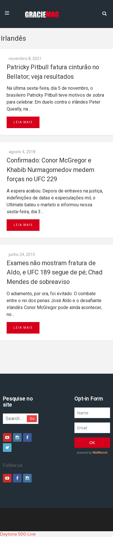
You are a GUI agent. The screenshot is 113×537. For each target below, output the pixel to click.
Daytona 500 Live (18, 534)
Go (32, 418)
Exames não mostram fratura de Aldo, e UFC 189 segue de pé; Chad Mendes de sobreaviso (55, 272)
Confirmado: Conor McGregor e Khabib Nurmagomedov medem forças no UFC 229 (50, 170)
